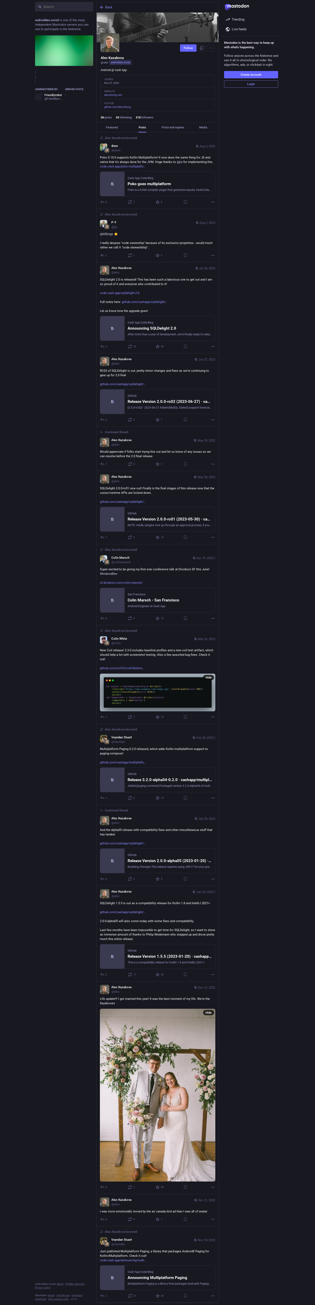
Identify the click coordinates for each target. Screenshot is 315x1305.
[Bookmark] (185, 202)
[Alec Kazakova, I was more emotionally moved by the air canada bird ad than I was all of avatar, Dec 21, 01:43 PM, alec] (158, 1210)
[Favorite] (159, 202)
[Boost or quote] (131, 202)
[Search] (64, 6)
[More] (212, 202)
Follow (188, 48)
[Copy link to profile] (202, 48)
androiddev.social (120, 62)
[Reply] (104, 202)
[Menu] (210, 48)
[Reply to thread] (104, 464)
